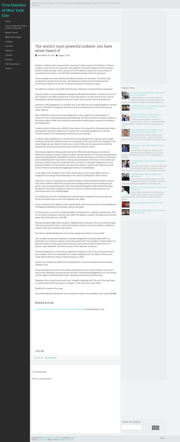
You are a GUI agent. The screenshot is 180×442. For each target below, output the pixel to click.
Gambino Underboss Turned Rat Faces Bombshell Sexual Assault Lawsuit (146, 115)
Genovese (9, 46)
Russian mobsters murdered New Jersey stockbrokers (61, 309)
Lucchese (9, 41)
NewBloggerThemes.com (66, 440)
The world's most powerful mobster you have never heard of (73, 48)
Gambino (9, 50)
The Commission (12, 64)
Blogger (72, 438)
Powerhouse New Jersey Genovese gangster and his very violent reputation (148, 107)
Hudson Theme (42, 440)
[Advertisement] (76, 26)
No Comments (52, 358)
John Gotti (40, 358)
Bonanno (9, 59)
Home (7, 21)
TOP (163, 438)
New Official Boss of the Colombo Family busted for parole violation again (147, 131)
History (8, 68)
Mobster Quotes (11, 32)
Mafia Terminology (13, 37)
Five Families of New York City (14, 10)
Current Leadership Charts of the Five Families (16, 27)
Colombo (9, 55)
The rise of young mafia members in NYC (147, 203)
